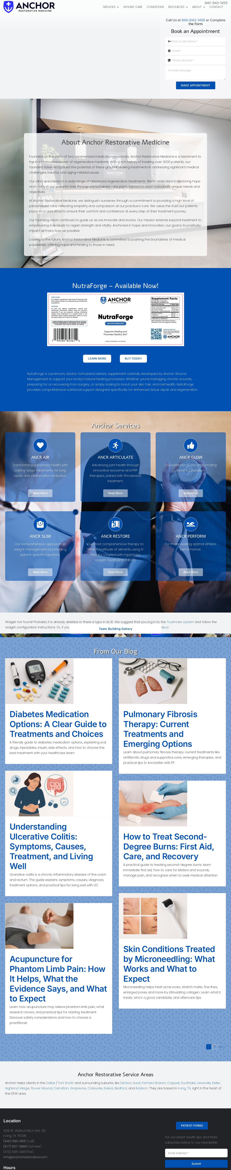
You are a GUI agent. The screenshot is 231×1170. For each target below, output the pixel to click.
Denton (126, 1083)
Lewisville (204, 1083)
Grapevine (78, 1088)
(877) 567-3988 (15, 1146)
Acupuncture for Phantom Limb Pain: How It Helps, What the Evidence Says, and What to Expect (58, 978)
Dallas (50, 1083)
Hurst (136, 1083)
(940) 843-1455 (14, 1141)
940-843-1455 (216, 3)
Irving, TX (184, 1088)
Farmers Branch (154, 1083)
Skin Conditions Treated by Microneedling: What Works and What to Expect (169, 964)
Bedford (121, 1088)
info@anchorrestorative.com (25, 1157)
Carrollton (61, 1088)
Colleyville (95, 1088)
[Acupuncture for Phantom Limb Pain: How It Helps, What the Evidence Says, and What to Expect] (58, 926)
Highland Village (17, 1088)
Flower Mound (41, 1088)
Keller (216, 1083)
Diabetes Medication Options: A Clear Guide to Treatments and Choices (58, 724)
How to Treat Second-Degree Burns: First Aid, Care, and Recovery (168, 846)
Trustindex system (180, 622)
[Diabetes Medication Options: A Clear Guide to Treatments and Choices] (58, 681)
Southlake (188, 1083)
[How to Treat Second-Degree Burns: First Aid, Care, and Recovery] (172, 803)
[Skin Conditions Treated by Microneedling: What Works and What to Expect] (172, 916)
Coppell (173, 1083)
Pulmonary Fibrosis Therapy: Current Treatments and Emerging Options (160, 729)
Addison (141, 1088)
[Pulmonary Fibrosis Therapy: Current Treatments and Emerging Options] (172, 681)
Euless (108, 1088)
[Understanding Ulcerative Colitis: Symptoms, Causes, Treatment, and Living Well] (58, 793)
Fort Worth (66, 1083)
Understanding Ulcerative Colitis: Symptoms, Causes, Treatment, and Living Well (51, 846)
